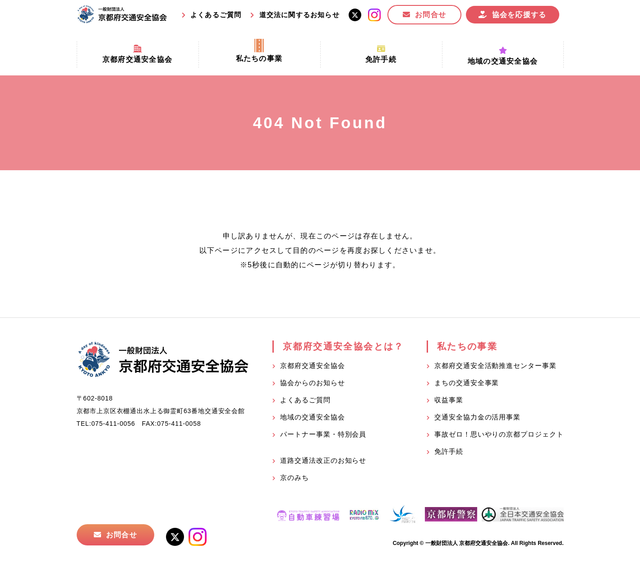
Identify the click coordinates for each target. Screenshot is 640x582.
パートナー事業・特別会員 (323, 434)
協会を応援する (519, 15)
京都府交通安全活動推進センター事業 (495, 365)
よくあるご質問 (215, 15)
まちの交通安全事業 (466, 382)
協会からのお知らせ (312, 382)
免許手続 (448, 451)
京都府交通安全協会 (312, 365)
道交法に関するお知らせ (299, 15)
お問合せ (430, 15)
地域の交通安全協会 (312, 417)
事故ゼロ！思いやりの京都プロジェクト (498, 434)
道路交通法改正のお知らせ (323, 460)
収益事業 (448, 400)
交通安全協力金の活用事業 (477, 417)
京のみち (294, 477)
